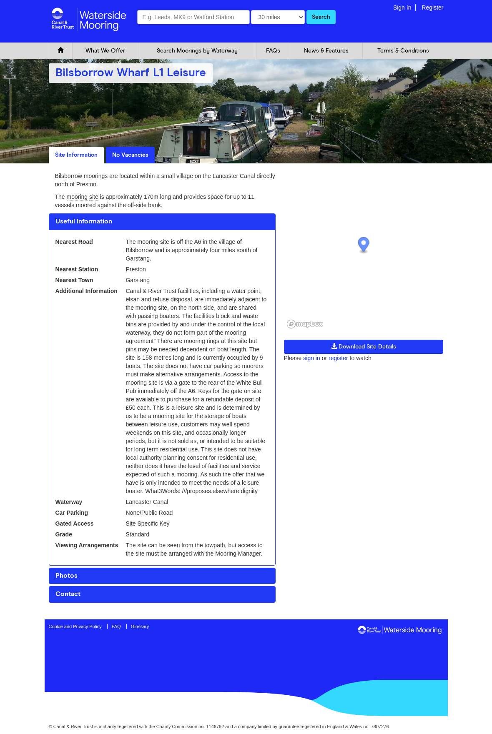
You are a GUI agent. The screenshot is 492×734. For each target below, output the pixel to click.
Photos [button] (66, 575)
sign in (311, 358)
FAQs (273, 51)
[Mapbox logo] (304, 324)
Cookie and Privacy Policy (75, 626)
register (338, 358)
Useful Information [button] (83, 221)
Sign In (402, 7)
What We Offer (105, 51)
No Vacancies (130, 155)
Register (432, 7)
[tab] (162, 222)
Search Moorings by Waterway (197, 51)
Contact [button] (67, 594)
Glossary (140, 626)
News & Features (326, 51)
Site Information (76, 155)
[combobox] (193, 17)
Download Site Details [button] (363, 346)
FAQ (116, 626)
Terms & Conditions (403, 51)
